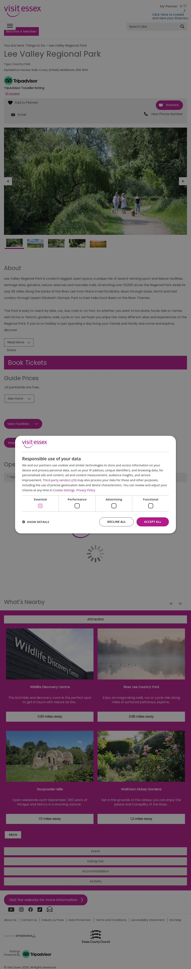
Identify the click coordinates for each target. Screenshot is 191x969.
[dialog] (95, 484)
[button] (35, 522)
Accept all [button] (152, 522)
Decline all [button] (116, 522)
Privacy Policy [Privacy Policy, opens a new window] (85, 490)
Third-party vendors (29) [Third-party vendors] (60, 480)
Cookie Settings (64, 490)
